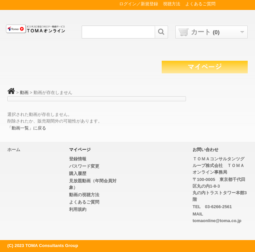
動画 (24, 92)
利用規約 (77, 209)
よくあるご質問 (84, 202)
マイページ (80, 149)
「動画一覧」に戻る (26, 128)
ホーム (13, 149)
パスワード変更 (84, 166)
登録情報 (77, 158)
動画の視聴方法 (84, 194)
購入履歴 (77, 173)
